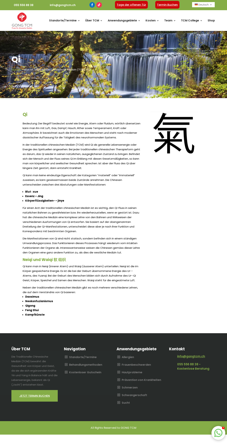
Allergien (128, 357)
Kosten (151, 20)
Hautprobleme (132, 372)
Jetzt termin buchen (34, 396)
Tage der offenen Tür (131, 5)
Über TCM (92, 20)
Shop (211, 20)
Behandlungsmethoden (85, 365)
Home (16, 69)
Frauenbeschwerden (136, 365)
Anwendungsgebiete (122, 20)
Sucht (126, 403)
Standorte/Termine (63, 20)
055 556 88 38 (23, 5)
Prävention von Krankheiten (141, 380)
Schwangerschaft (134, 395)
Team (168, 20)
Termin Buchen (167, 5)
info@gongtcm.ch (63, 5)
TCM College (190, 20)
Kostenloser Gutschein (85, 372)
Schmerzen (130, 388)
